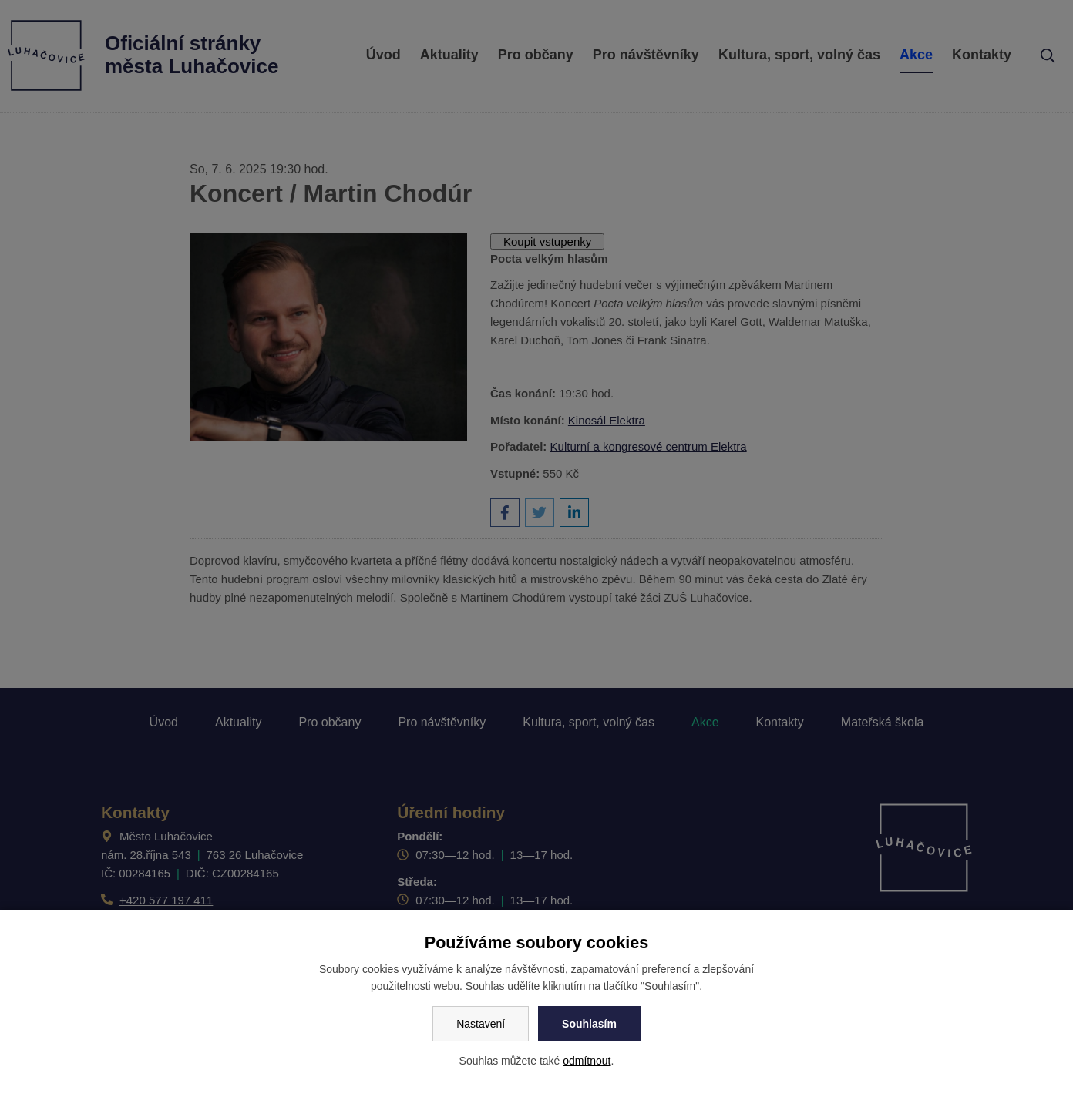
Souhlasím (589, 1024)
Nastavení (480, 1024)
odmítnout (586, 1061)
